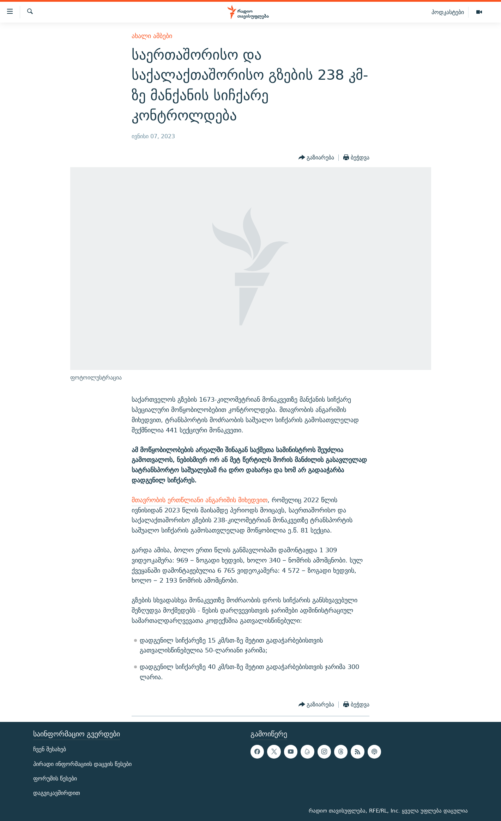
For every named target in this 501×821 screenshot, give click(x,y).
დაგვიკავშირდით (56, 793)
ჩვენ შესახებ (49, 749)
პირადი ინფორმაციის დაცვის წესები (82, 763)
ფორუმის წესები (55, 778)
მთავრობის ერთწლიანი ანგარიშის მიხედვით (199, 499)
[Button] (316, 157)
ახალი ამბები (152, 35)
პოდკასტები (447, 12)
